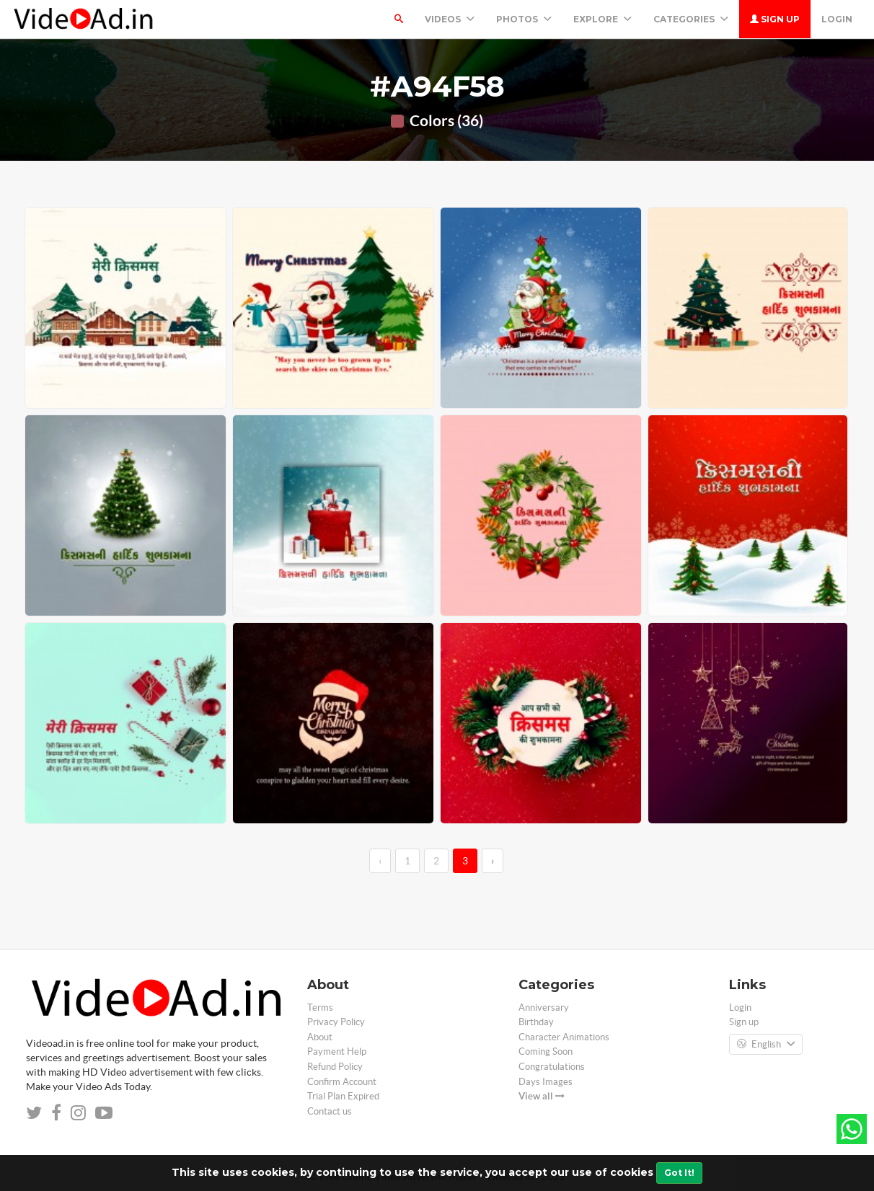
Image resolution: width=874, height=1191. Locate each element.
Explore (602, 19)
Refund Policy (335, 1066)
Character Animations (563, 1037)
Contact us (329, 1111)
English (766, 1044)
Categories (690, 19)
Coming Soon (545, 1051)
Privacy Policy (336, 1022)
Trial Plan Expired (343, 1096)
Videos (449, 19)
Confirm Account (341, 1081)
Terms (320, 1007)
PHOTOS (524, 19)
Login (836, 19)
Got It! (679, 1172)
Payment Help (336, 1051)
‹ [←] (380, 861)
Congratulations (551, 1066)
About (319, 1037)
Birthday (536, 1022)
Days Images (545, 1081)
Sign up (775, 19)
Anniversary (543, 1007)
